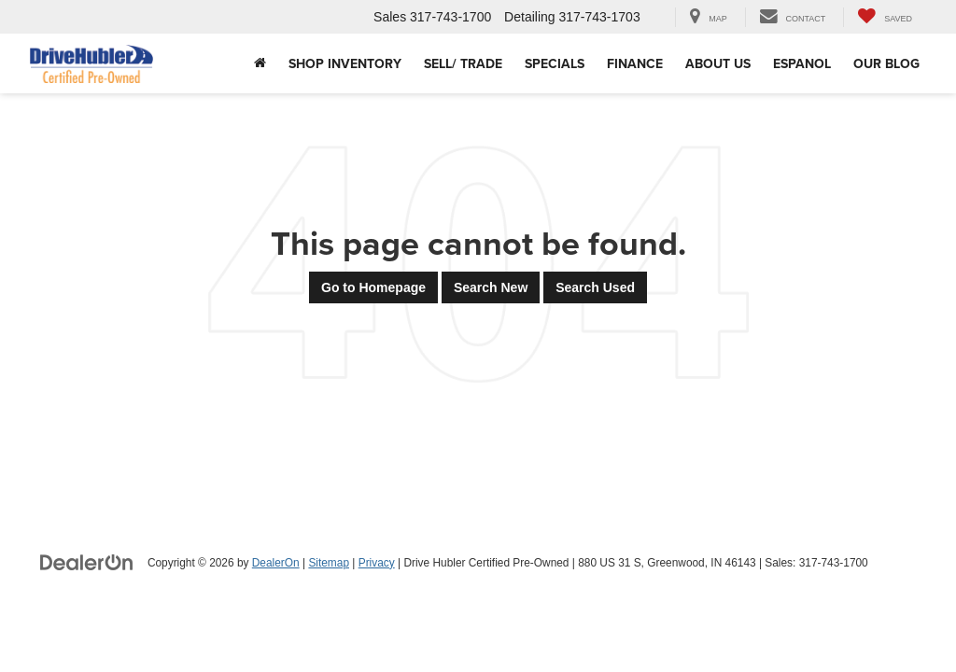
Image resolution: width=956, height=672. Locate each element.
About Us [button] (718, 63)
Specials (554, 63)
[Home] (260, 63)
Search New (490, 287)
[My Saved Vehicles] (884, 17)
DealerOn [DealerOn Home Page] (276, 562)
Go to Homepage (373, 287)
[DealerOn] (86, 561)
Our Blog (886, 63)
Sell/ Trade (463, 63)
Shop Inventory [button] (344, 63)
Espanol (802, 63)
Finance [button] (635, 63)
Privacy (376, 562)
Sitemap (328, 562)
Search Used (595, 287)
